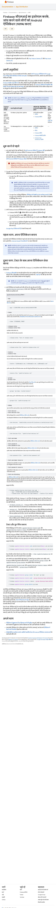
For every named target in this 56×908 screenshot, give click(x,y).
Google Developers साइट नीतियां (44, 639)
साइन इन (38, 274)
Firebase (5, 12)
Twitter (21, 894)
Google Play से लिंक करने (13, 228)
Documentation (7, 7)
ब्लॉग (21, 889)
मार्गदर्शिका (4, 889)
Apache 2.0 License (13, 639)
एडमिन (49, 121)
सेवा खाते (43, 281)
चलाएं (29, 12)
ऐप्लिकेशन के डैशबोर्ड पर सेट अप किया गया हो (37, 194)
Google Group (41, 894)
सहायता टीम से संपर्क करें (43, 889)
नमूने (3, 894)
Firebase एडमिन (38, 116)
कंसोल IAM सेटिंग (10, 83)
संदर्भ (3, 892)
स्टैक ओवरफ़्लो (41, 892)
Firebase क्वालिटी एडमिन (40, 135)
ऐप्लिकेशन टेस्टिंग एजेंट (24, 415)
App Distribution (22, 7)
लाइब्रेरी (3, 897)
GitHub (3, 899)
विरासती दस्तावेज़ (41, 902)
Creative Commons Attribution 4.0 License (38, 638)
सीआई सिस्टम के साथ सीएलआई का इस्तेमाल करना (30, 316)
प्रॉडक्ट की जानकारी (42, 897)
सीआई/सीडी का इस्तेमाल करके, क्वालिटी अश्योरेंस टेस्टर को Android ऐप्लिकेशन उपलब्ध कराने (28, 632)
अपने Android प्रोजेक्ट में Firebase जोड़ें (35, 150)
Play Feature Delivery (35, 58)
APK (5, 29)
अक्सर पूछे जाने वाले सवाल (43, 899)
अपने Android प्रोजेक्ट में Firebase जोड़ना (16, 159)
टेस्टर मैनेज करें (32, 382)
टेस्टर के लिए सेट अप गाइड (22, 600)
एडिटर (36, 130)
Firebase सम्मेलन (23, 892)
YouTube (22, 897)
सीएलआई (11, 273)
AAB (12, 29)
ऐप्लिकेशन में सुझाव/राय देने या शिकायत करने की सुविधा (19, 623)
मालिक (36, 114)
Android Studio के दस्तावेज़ (19, 241)
